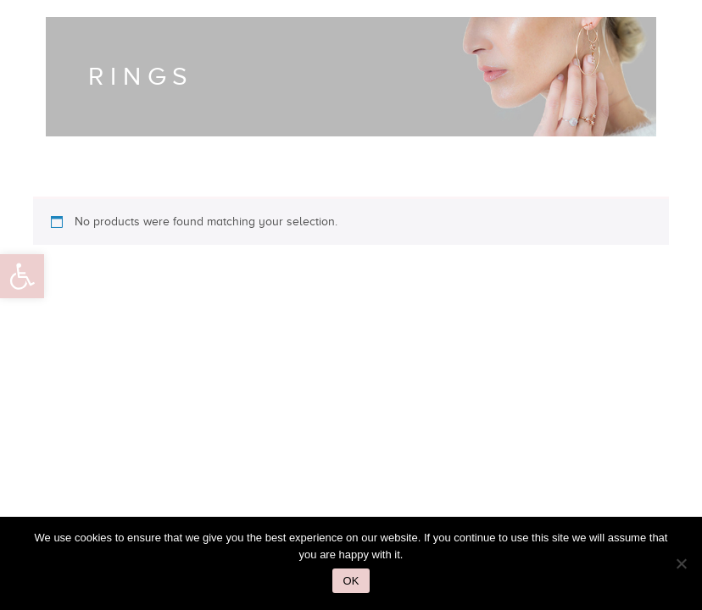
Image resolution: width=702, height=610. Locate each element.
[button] (22, 276)
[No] (680, 563)
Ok (351, 580)
